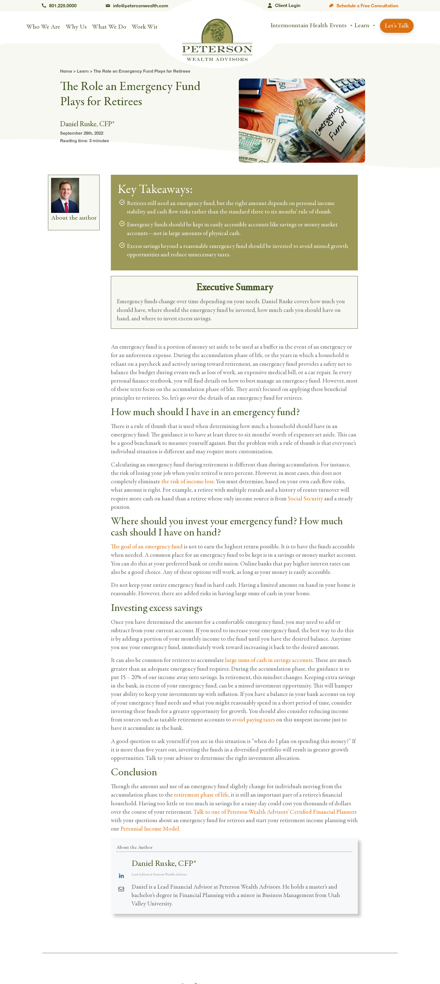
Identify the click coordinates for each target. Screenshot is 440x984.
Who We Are (43, 27)
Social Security (305, 498)
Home (66, 70)
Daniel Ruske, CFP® (164, 863)
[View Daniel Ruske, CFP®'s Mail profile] (121, 889)
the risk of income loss (187, 481)
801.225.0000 (59, 5)
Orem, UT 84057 (218, 6)
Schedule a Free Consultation (363, 5)
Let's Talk (397, 26)
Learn (361, 26)
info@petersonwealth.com (137, 5)
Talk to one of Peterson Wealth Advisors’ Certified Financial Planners (275, 812)
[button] (351, 26)
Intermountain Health (299, 26)
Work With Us (150, 27)
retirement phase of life (201, 795)
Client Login (284, 5)
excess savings (175, 608)
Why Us (76, 27)
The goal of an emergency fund (147, 546)
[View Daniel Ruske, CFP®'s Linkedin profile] (121, 876)
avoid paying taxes (253, 719)
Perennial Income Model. (150, 829)
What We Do (109, 27)
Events (338, 26)
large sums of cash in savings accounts (269, 660)
